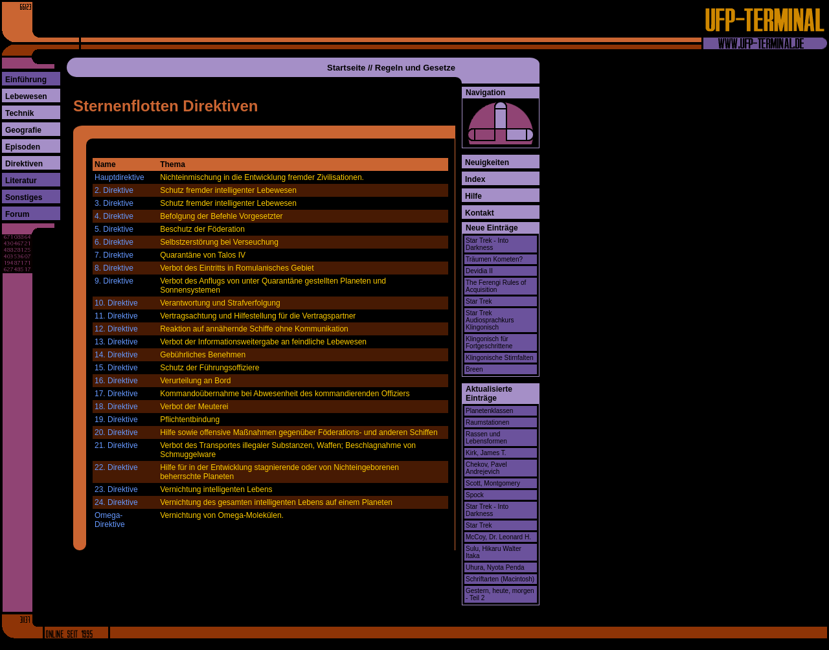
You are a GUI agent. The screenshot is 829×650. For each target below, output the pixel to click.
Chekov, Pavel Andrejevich (486, 468)
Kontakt (479, 213)
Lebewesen (26, 96)
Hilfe (473, 196)
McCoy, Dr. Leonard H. (498, 537)
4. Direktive (114, 216)
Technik (19, 113)
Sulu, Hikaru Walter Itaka (493, 552)
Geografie (23, 130)
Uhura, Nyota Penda (495, 567)
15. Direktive (116, 367)
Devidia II (479, 271)
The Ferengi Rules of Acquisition (496, 286)
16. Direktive (116, 380)
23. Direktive (116, 489)
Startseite (346, 68)
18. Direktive (116, 406)
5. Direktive (114, 229)
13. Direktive (116, 341)
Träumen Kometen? (494, 259)
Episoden (22, 146)
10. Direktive (116, 303)
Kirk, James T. (486, 452)
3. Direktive (114, 203)
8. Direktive (114, 268)
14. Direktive (116, 354)
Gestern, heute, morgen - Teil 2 (500, 594)
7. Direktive (114, 255)
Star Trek (479, 301)
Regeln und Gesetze (415, 68)
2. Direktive (114, 190)
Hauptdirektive (119, 177)
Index (475, 179)
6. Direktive (114, 242)
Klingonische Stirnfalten (500, 357)
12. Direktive (116, 328)
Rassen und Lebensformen (486, 438)
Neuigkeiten (487, 162)
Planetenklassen (489, 410)
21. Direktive (116, 445)
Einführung (26, 79)
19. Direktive (116, 419)
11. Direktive (116, 315)
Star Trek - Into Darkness (487, 244)
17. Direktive (116, 393)
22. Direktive (116, 467)
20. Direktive (116, 432)
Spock (475, 495)
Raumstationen (487, 422)
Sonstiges (23, 197)
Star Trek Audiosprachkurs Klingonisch (490, 320)
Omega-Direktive (110, 520)
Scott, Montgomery (493, 483)
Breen (474, 369)
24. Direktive (116, 502)
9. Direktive (114, 281)
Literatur (21, 180)
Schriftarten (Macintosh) (500, 579)
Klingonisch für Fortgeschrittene (489, 342)
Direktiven (24, 163)
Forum (17, 214)
